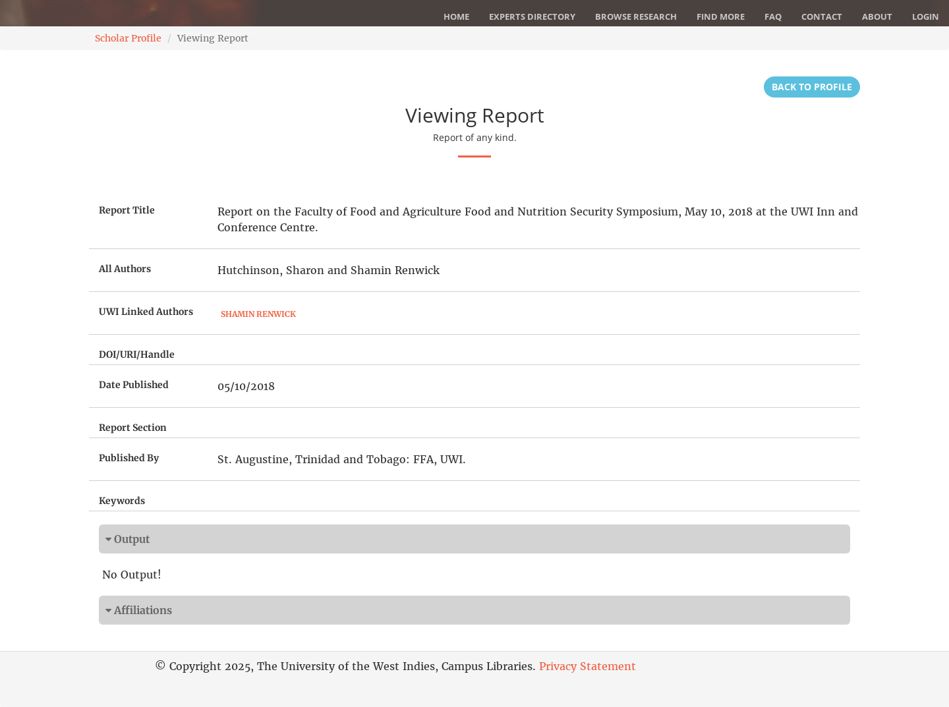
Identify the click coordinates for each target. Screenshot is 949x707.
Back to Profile (812, 86)
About (877, 16)
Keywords (122, 501)
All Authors (125, 269)
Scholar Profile (128, 38)
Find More (721, 16)
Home (456, 16)
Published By (129, 458)
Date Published (134, 385)
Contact (821, 16)
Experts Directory (532, 16)
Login (925, 16)
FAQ (773, 16)
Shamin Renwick (258, 314)
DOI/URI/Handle (137, 354)
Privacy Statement (587, 666)
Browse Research (636, 16)
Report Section (133, 428)
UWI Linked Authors (146, 312)
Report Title (127, 210)
